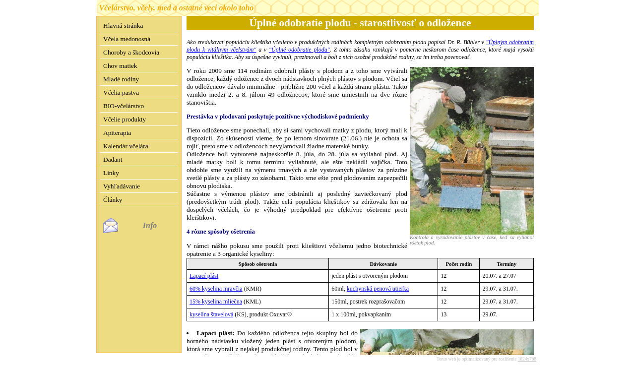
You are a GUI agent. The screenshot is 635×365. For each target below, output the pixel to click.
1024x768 (527, 351)
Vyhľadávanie (121, 186)
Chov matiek (120, 65)
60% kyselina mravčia (216, 288)
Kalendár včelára (125, 146)
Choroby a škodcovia (131, 52)
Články (113, 199)
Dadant (113, 159)
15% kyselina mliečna (216, 301)
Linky (111, 173)
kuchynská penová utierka (378, 288)
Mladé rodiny (121, 79)
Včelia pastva (121, 92)
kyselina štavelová (211, 314)
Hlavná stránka (123, 25)
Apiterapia (117, 132)
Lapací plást (204, 275)
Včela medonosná (126, 39)
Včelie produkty (124, 119)
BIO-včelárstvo (123, 106)
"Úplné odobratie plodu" (299, 49)
